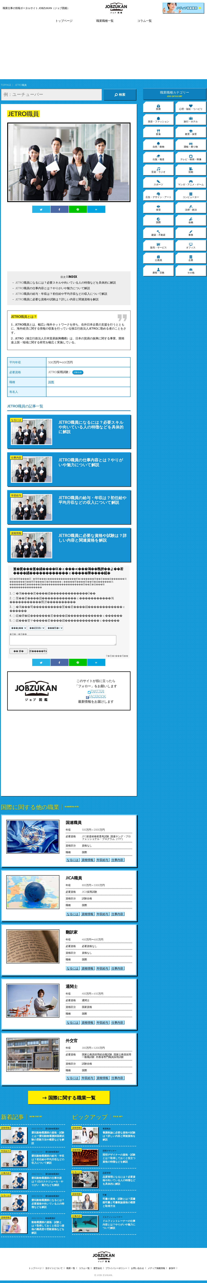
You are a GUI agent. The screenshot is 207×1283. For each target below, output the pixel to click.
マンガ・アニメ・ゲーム (191, 182)
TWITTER (96, 691)
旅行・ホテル (191, 119)
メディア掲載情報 (156, 1268)
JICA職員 (74, 877)
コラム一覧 (144, 20)
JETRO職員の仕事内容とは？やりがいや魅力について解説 (52, 288)
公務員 (158, 258)
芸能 (190, 170)
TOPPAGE (6, 84)
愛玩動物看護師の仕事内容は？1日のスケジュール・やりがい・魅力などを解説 (47, 1181)
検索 (119, 94)
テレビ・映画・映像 (190, 157)
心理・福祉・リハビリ (190, 107)
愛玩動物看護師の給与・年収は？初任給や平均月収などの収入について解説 (48, 1159)
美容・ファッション (158, 119)
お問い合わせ (137, 1268)
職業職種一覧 (105, 20)
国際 (51, 382)
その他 (190, 271)
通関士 (72, 986)
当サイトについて (54, 1268)
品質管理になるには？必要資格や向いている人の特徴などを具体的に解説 (119, 1180)
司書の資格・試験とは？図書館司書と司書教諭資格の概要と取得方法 (119, 1202)
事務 (190, 233)
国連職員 (74, 822)
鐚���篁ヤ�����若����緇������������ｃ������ (68, 620)
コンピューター (191, 195)
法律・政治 (191, 208)
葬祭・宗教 (158, 271)
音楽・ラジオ (158, 170)
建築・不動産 (158, 233)
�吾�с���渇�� (118, 656)
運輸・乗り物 (191, 145)
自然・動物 (158, 145)
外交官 (72, 1040)
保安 (158, 208)
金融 (190, 220)
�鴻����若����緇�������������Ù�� (56, 593)
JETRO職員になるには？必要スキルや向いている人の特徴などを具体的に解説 (65, 282)
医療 (158, 107)
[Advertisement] (103, 54)
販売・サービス (158, 245)
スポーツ (158, 182)
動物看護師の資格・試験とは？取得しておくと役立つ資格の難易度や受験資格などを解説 (48, 1227)
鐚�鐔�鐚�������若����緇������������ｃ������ (69, 615)
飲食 (158, 132)
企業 (190, 258)
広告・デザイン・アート (158, 195)
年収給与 (102, 859)
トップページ (64, 20)
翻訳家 (72, 932)
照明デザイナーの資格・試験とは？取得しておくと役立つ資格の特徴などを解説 (119, 1158)
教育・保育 (191, 132)
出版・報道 (158, 157)
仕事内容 (117, 859)
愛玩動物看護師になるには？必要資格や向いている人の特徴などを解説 (48, 1203)
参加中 (172, 1268)
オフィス (190, 245)
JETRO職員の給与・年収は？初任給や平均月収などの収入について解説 (61, 293)
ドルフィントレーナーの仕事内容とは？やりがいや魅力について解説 (119, 1224)
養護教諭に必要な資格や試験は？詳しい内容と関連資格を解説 (119, 1136)
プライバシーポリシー (116, 1268)
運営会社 (97, 1268)
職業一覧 (70, 1268)
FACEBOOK (96, 696)
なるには (72, 859)
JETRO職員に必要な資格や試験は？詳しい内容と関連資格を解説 (57, 299)
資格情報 (87, 859)
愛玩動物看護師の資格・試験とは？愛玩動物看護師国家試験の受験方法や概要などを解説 (48, 1138)
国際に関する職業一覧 (72, 1098)
